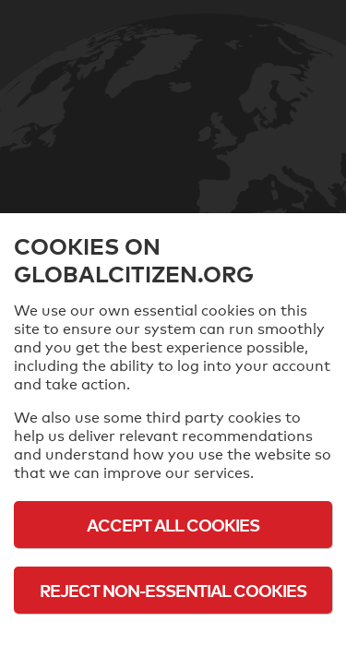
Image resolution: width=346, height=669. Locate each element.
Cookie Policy (173, 641)
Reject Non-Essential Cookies (173, 590)
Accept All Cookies (173, 524)
